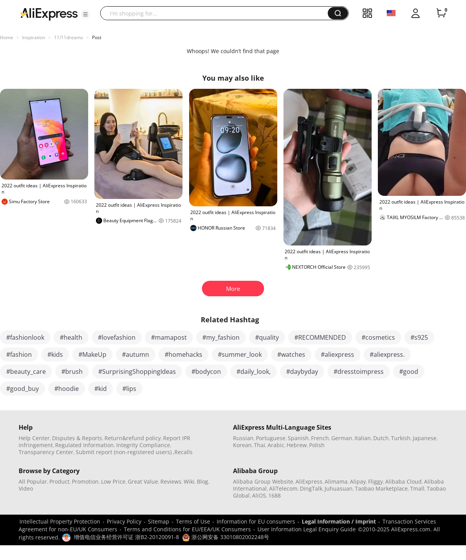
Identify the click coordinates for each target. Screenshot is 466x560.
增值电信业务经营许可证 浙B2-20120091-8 (126, 537)
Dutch (381, 438)
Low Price (113, 481)
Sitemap (158, 521)
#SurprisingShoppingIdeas (137, 371)
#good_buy (22, 388)
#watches (291, 354)
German (341, 438)
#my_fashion (221, 337)
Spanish (298, 438)
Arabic (276, 445)
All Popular (33, 481)
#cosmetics (378, 337)
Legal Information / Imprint (339, 521)
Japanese (424, 438)
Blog (202, 481)
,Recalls (183, 452)
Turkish (400, 438)
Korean (242, 445)
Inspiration (33, 37)
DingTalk (311, 488)
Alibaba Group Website (263, 481)
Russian (243, 438)
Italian (363, 438)
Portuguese (270, 438)
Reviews (170, 481)
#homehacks (183, 354)
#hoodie (66, 388)
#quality (267, 337)
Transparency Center (46, 452)
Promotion (85, 481)
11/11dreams (68, 37)
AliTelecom (283, 488)
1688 (274, 495)
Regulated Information (84, 445)
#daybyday (302, 371)
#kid (100, 388)
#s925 (419, 337)
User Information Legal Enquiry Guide (306, 529)
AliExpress (309, 481)
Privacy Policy (124, 521)
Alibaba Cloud (403, 481)
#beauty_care (26, 371)
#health (71, 337)
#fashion (19, 354)
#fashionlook (25, 337)
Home (6, 37)
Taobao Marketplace (381, 488)
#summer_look (240, 354)
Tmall (417, 488)
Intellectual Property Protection (59, 521)
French (320, 438)
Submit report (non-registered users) (124, 452)
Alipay (358, 481)
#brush (72, 371)
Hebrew (297, 445)
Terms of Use (193, 521)
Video (26, 488)
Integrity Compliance (143, 445)
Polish (317, 445)
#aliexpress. (387, 354)
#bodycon (206, 371)
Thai (259, 445)
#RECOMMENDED (320, 337)
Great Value (143, 481)
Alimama (336, 481)
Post (96, 37)
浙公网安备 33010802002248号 (225, 537)
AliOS (259, 495)
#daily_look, (253, 371)
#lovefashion (117, 337)
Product (59, 481)
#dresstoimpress (359, 371)
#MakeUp (92, 354)
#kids (55, 354)
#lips (129, 388)
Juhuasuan (339, 488)
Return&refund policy (132, 438)
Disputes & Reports (77, 438)
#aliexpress (337, 354)
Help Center (34, 438)
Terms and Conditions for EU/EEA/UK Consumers (187, 529)
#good (408, 371)
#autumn (135, 354)
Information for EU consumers (256, 521)
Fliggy (375, 481)
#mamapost (169, 337)
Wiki (189, 481)
